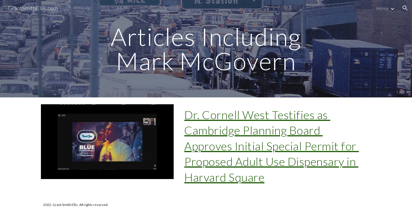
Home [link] (382, 8)
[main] (206, 49)
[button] (405, 8)
